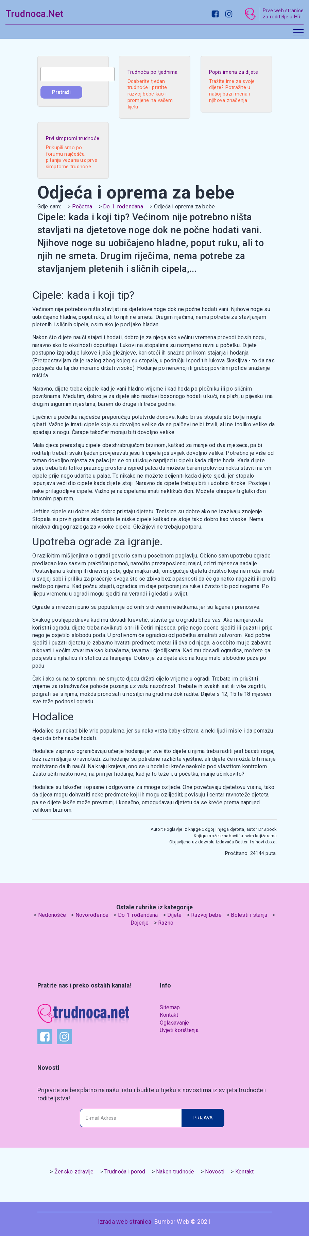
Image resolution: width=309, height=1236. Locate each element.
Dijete (174, 915)
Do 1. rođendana (123, 206)
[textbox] (77, 74)
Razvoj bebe (206, 915)
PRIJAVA (203, 1118)
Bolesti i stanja (249, 915)
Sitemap (170, 1007)
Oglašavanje (174, 1022)
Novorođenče (92, 915)
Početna (82, 206)
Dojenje (140, 923)
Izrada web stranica (124, 1221)
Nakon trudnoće (175, 1171)
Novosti (214, 1171)
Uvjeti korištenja (179, 1030)
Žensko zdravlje (74, 1171)
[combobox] (77, 74)
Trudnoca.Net (34, 13)
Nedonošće (52, 915)
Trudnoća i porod (124, 1171)
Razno (165, 923)
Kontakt (169, 1015)
